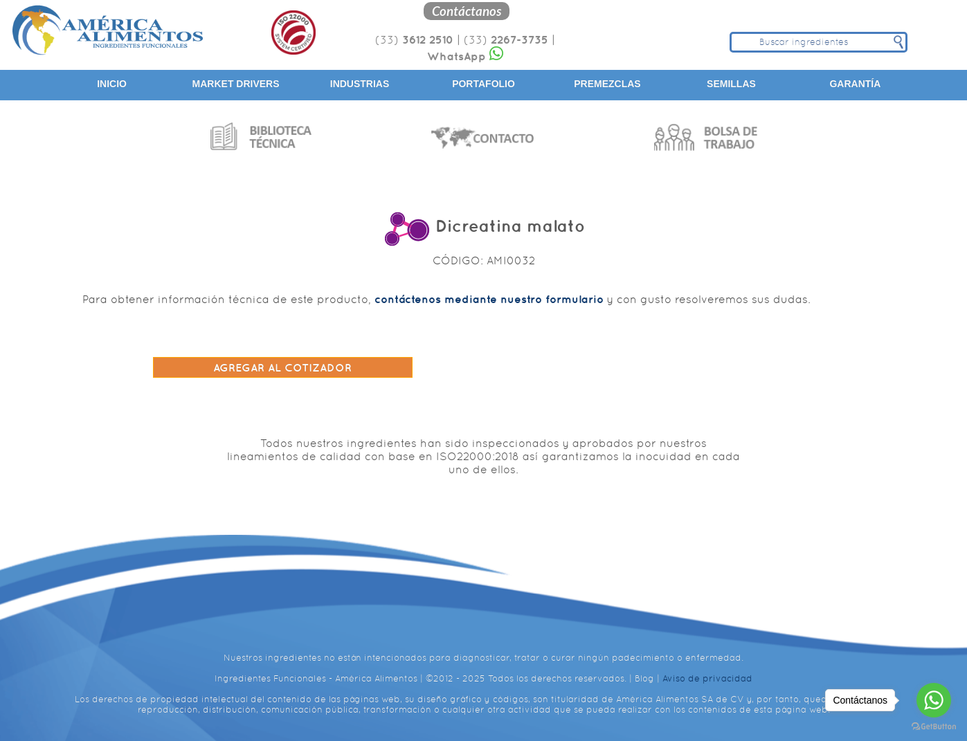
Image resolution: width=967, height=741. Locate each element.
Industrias (360, 83)
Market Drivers (236, 83)
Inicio (112, 83)
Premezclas (607, 83)
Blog (644, 678)
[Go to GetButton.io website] (934, 726)
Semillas (731, 83)
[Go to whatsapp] (933, 700)
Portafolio (483, 83)
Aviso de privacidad (707, 678)
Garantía (854, 83)
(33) (414, 39)
